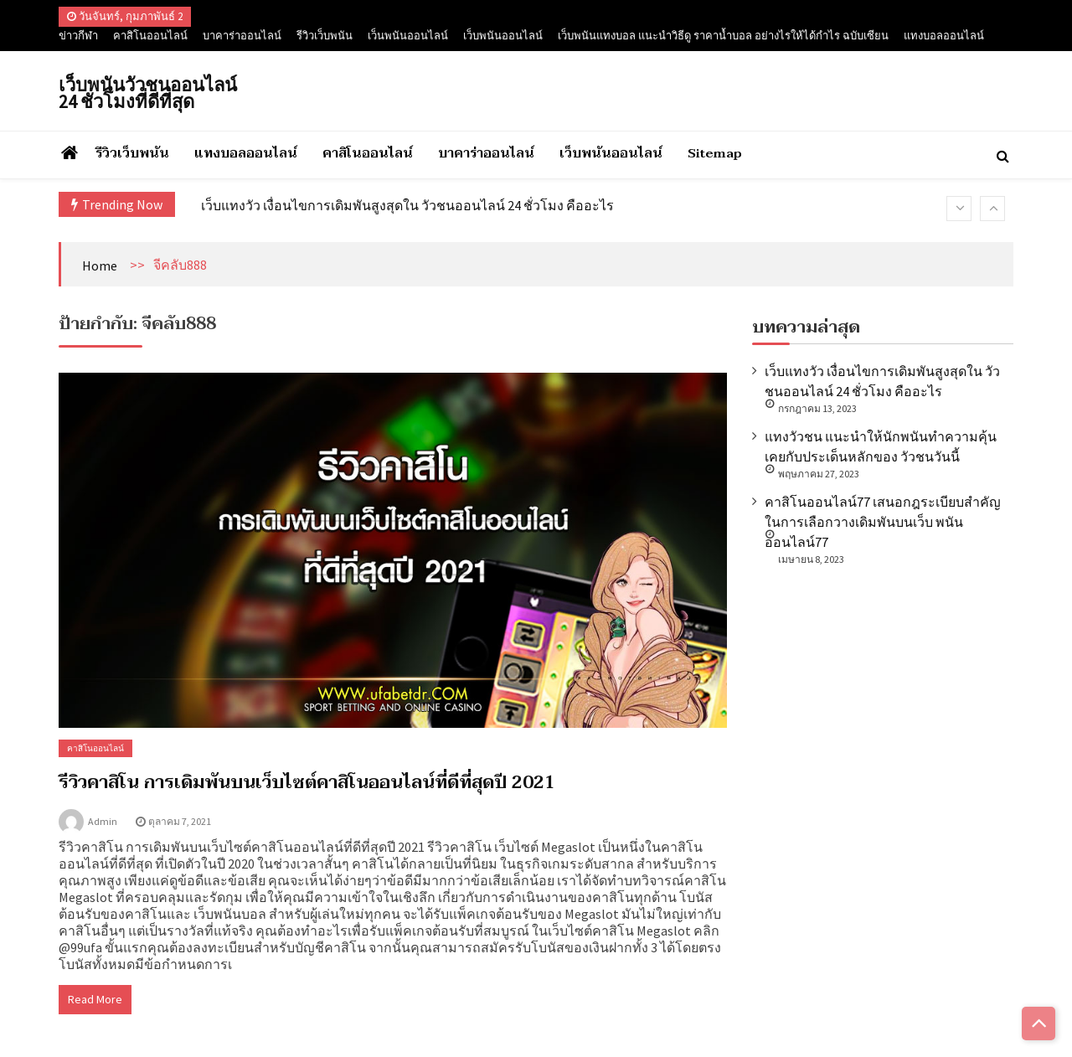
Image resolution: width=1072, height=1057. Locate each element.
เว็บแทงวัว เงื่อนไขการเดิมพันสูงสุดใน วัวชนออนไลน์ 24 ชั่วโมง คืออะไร (407, 205)
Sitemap (715, 153)
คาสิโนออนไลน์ (150, 35)
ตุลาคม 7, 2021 (179, 821)
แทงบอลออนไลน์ (944, 35)
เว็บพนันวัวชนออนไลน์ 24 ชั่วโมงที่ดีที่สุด (148, 93)
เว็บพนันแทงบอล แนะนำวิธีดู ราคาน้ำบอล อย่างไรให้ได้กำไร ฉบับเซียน (723, 35)
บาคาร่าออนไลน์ (242, 35)
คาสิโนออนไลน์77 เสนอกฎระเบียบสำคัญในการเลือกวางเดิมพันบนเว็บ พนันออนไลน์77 (883, 521)
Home (99, 265)
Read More (95, 999)
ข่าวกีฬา (78, 35)
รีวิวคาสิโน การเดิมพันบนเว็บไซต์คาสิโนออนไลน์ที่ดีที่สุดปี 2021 (307, 782)
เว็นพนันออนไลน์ (408, 35)
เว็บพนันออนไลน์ (503, 35)
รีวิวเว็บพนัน (324, 35)
